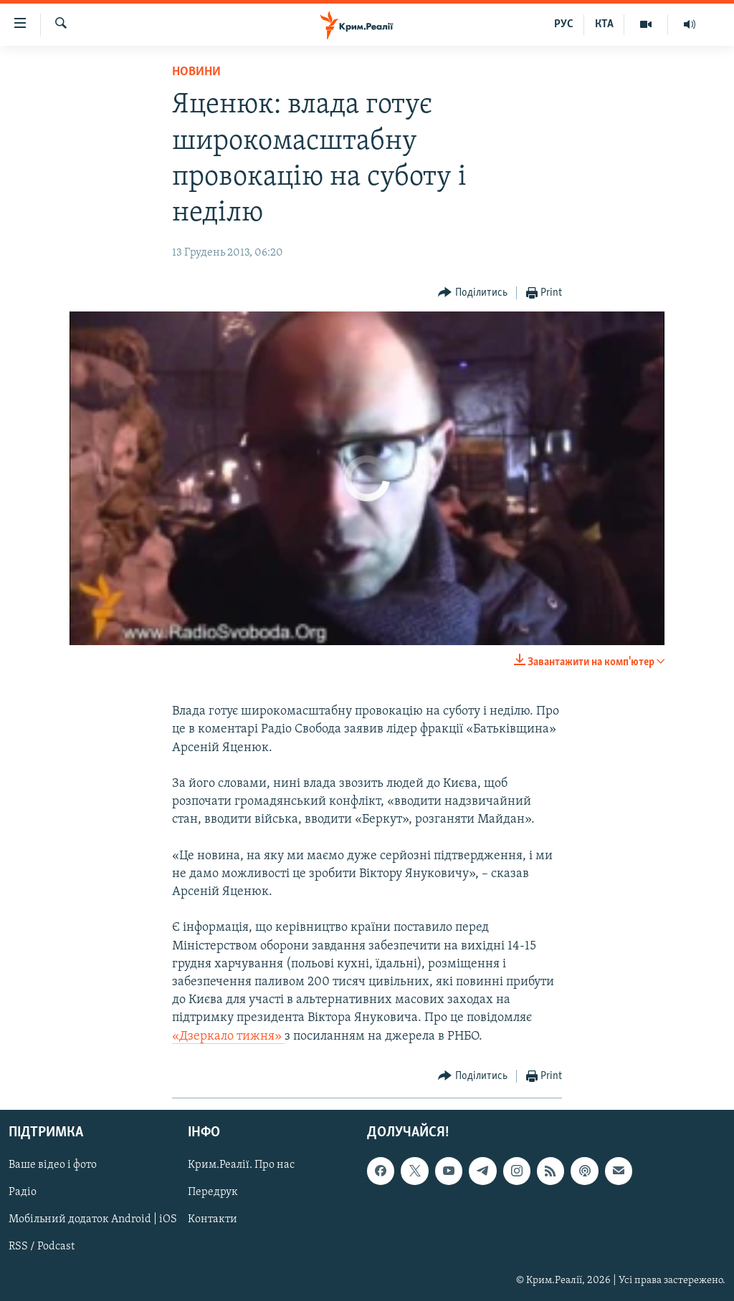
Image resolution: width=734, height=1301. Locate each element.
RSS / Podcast (42, 1246)
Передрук (213, 1192)
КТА (604, 24)
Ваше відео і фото (53, 1165)
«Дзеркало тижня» (228, 1036)
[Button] (472, 293)
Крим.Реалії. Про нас (241, 1165)
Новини (196, 72)
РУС (563, 24)
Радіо (23, 1192)
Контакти (212, 1219)
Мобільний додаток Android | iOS (93, 1219)
